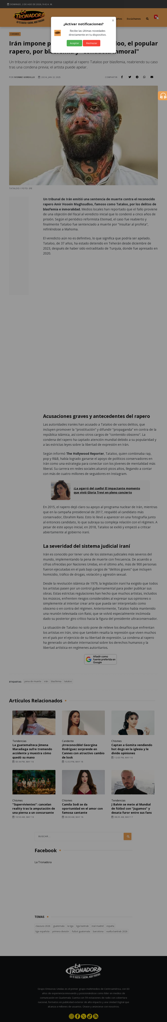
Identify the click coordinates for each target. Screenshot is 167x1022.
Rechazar (91, 43)
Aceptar (74, 43)
